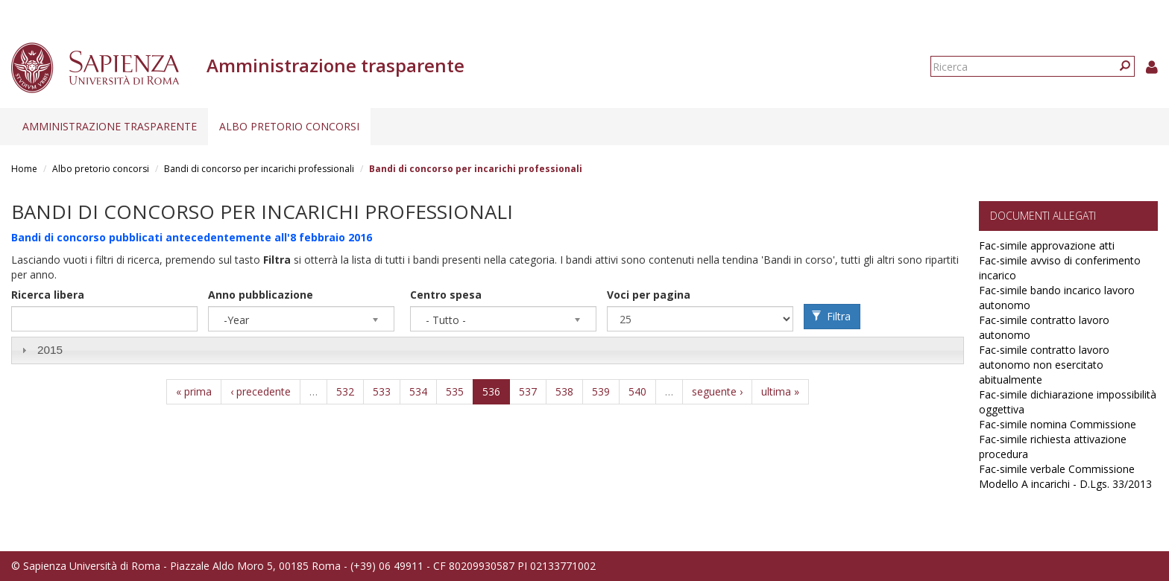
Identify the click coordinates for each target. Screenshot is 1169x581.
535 (455, 391)
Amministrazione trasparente (109, 126)
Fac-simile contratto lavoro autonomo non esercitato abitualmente (1044, 365)
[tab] (487, 350)
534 (418, 391)
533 (382, 391)
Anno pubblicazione (260, 295)
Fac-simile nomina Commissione (1057, 424)
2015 (50, 349)
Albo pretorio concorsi (289, 126)
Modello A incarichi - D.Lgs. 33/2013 (1065, 484)
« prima (194, 391)
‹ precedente (260, 391)
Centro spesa (446, 295)
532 (345, 391)
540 (637, 391)
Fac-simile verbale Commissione (1057, 469)
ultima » (780, 391)
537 (528, 391)
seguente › (717, 391)
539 (601, 391)
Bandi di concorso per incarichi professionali (259, 168)
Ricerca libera (47, 295)
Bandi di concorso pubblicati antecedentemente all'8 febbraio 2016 (191, 237)
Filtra (831, 316)
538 (564, 391)
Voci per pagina (648, 295)
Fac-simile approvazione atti (1047, 245)
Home (24, 168)
